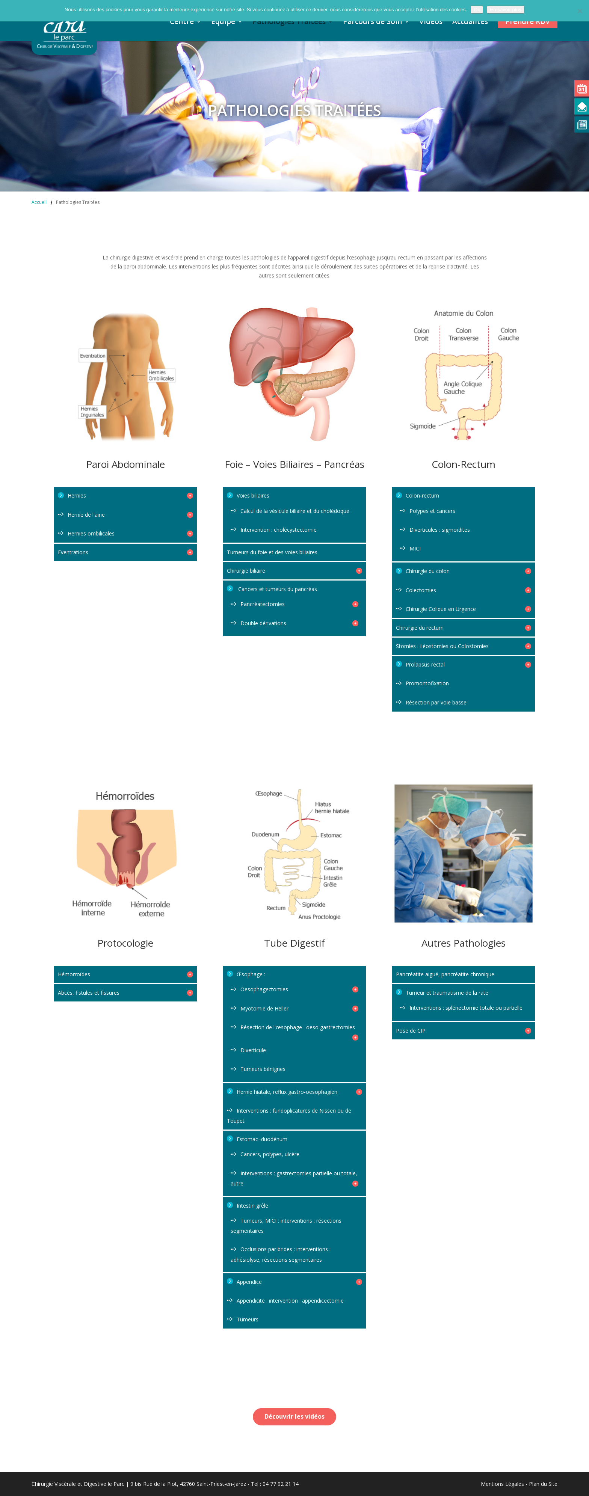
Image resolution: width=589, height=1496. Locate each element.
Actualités (470, 22)
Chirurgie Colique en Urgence (468, 608)
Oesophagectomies (299, 989)
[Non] (579, 11)
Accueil (39, 202)
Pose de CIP (463, 1030)
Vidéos (431, 22)
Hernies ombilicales (130, 533)
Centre (182, 22)
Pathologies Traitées (289, 22)
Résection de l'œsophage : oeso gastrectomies (299, 1030)
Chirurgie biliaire (294, 570)
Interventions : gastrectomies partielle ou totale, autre (294, 1178)
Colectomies (468, 590)
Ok (477, 9)
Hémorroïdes (125, 974)
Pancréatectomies (299, 604)
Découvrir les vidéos (294, 1416)
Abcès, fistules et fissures (125, 992)
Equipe (223, 22)
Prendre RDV (527, 21)
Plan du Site (543, 1483)
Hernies (130, 495)
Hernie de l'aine (130, 514)
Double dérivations (299, 623)
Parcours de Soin (372, 22)
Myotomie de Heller (299, 1008)
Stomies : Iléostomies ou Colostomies (463, 646)
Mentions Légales (502, 1483)
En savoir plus (505, 9)
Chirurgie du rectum (463, 627)
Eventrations (125, 552)
